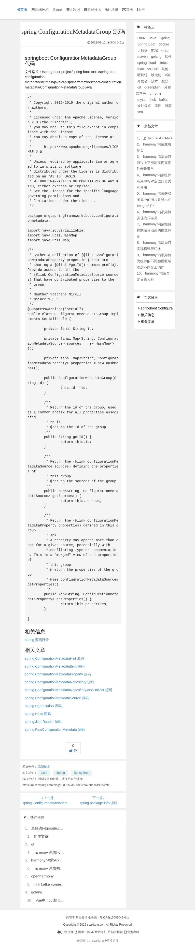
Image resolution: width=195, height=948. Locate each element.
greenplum (153, 87)
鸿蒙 (168, 106)
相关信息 (146, 315)
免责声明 (131, 932)
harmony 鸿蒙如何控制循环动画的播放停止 (154, 230)
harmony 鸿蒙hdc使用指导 (55, 852)
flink (153, 100)
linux (58, 10)
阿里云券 (82, 932)
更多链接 (112, 940)
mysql (142, 100)
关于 (141, 10)
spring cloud (147, 63)
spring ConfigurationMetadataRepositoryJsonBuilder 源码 (68, 690)
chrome (155, 93)
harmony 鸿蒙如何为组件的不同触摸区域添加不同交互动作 (154, 261)
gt (32, 844)
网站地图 (98, 932)
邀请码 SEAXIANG (157, 138)
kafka (163, 100)
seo (140, 112)
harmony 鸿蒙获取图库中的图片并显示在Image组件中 (154, 199)
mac (141, 69)
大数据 (73, 10)
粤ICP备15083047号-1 (114, 917)
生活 (164, 50)
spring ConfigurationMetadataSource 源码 (57, 698)
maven (143, 56)
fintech (164, 63)
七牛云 (92, 917)
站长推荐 (115, 932)
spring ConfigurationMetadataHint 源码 (54, 658)
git (139, 87)
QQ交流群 (65, 932)
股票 (164, 81)
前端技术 (92, 10)
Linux (141, 38)
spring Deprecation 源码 (43, 706)
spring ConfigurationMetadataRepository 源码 (59, 682)
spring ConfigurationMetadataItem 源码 (54, 666)
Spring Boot (81, 772)
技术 (155, 81)
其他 (127, 10)
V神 (167, 75)
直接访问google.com (48, 828)
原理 (158, 106)
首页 (22, 10)
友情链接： (83, 940)
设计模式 (144, 106)
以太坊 (156, 75)
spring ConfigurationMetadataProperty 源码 (58, 674)
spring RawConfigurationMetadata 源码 (55, 729)
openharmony (42, 876)
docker (164, 44)
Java (44, 772)
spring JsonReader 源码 (43, 722)
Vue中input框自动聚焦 (54, 900)
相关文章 (146, 321)
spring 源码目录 (37, 640)
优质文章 (41, 836)
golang (36, 892)
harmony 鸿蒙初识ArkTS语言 (57, 868)
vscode (153, 69)
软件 (168, 56)
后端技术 (40, 10)
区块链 (111, 10)
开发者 (143, 81)
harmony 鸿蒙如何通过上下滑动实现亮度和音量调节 (154, 163)
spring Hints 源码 (38, 714)
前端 (155, 50)
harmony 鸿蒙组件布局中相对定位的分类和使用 (154, 181)
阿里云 (80, 917)
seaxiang (98, 940)
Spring (60, 772)
